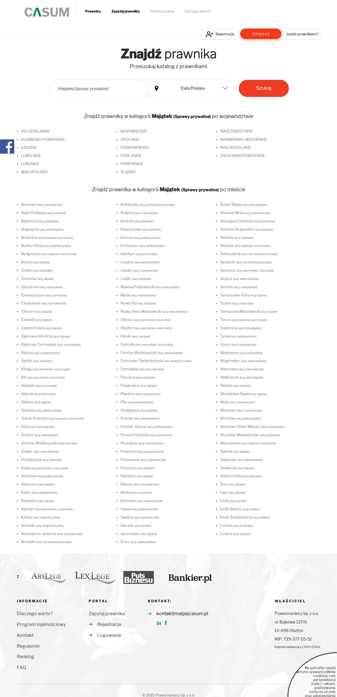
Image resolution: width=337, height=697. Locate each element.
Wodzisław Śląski (243, 393)
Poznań (140, 418)
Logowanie (109, 635)
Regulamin (28, 646)
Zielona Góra (241, 476)
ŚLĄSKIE (128, 172)
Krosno (140, 237)
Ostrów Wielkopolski (151, 352)
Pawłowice (138, 385)
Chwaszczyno (44, 295)
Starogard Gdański (247, 221)
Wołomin (241, 410)
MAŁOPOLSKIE (34, 172)
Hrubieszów (41, 459)
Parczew (137, 377)
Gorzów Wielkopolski (49, 443)
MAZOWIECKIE (133, 131)
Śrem (138, 541)
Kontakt (25, 635)
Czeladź (36, 319)
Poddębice (138, 410)
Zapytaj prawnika (125, 11)
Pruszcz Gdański (146, 434)
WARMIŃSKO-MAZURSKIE (243, 139)
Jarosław (42, 476)
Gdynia (38, 393)
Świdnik (237, 237)
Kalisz (39, 492)
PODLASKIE (131, 155)
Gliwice (36, 402)
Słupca (239, 278)
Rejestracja (225, 34)
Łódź (233, 500)
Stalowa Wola (245, 212)
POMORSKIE (131, 163)
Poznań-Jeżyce (146, 426)
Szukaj (263, 88)
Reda (136, 492)
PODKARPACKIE (134, 147)
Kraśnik (137, 221)
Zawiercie (237, 468)
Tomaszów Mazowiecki (249, 311)
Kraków (139, 212)
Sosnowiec (138, 533)
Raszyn (139, 484)
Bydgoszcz (48, 253)
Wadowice (241, 352)
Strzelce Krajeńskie (246, 229)
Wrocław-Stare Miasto (252, 426)
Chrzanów (42, 287)
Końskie (42, 525)
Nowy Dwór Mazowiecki (153, 311)
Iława (44, 468)
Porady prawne (162, 11)
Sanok (139, 509)
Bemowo (42, 204)
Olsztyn (146, 328)
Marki (138, 295)
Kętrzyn (47, 509)
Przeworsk (143, 459)
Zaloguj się (260, 34)
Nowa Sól (138, 303)
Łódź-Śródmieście (245, 517)
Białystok (39, 221)
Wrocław (240, 418)
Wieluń (235, 385)
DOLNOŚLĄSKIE (35, 131)
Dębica (40, 352)
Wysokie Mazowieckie (250, 434)
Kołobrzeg (147, 204)
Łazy (233, 492)
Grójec (40, 451)
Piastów (140, 393)
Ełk (43, 377)
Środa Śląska (243, 204)
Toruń (243, 319)
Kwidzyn (138, 253)
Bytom (35, 262)
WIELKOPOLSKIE (235, 147)
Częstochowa (41, 328)
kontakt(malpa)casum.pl (182, 613)
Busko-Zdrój (46, 245)
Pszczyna (137, 468)
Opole (135, 336)
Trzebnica (241, 328)
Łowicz (235, 533)
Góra (37, 426)
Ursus (238, 344)
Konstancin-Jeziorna (51, 533)
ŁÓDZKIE (29, 147)
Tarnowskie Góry (243, 295)
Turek (238, 336)
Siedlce (139, 517)
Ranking (25, 656)
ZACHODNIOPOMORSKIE (242, 155)
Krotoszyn (142, 245)
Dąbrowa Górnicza (45, 336)
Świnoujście (248, 253)
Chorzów (37, 278)
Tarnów (239, 287)
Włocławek (248, 443)
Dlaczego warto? (198, 11)
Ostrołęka (142, 369)
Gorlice (39, 434)
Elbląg (45, 369)
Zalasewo (241, 459)
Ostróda (146, 344)
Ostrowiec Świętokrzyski (156, 360)
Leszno (140, 262)
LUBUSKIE (30, 163)
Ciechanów (43, 303)
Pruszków (142, 443)
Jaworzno (38, 484)
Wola (237, 402)
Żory (233, 484)
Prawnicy (93, 11)
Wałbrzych (242, 377)
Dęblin (36, 360)
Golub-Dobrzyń (52, 418)
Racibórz (136, 476)
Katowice (38, 500)
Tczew (237, 303)
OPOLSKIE (129, 139)
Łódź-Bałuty (240, 509)
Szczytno (247, 270)
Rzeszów (141, 500)
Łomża (236, 525)
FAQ (21, 667)
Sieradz (135, 525)
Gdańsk (39, 385)
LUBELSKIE (31, 155)
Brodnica (47, 237)
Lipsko (139, 270)
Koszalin (46, 541)
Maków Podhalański (149, 287)
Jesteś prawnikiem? (302, 34)
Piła (136, 402)
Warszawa (242, 369)
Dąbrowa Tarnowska (51, 344)
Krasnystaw (140, 229)
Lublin (135, 278)
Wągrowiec (243, 360)
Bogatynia (42, 229)
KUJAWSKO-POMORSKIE (43, 139)
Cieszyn (36, 311)
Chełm (37, 270)
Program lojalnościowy (41, 624)
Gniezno (41, 410)
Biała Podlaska (43, 212)
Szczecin (246, 262)
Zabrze (235, 451)
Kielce (40, 517)
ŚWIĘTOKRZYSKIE (236, 131)
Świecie (245, 245)
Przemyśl (142, 451)
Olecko (145, 319)
